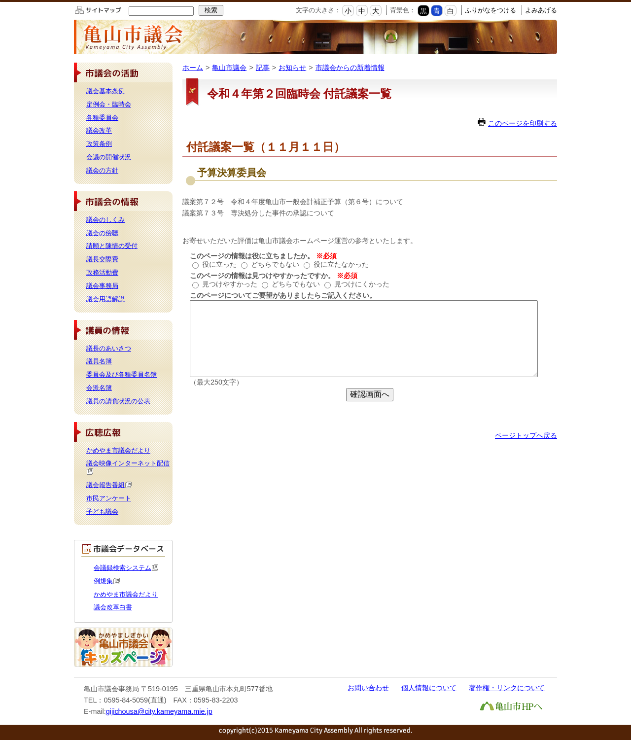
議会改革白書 (113, 607)
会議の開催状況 (108, 157)
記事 (263, 67)
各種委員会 (102, 117)
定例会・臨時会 (108, 104)
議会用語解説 (105, 299)
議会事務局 (102, 285)
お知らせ (292, 67)
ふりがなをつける (490, 10)
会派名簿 (99, 387)
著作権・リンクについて (507, 688)
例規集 (107, 581)
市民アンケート (108, 498)
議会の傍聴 (102, 233)
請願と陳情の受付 (112, 245)
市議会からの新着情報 (350, 67)
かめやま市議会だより (118, 450)
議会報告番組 (109, 485)
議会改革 (99, 130)
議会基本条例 (105, 91)
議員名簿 (99, 361)
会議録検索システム (126, 567)
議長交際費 (102, 259)
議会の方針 (102, 170)
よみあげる (541, 10)
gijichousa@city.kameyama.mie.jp (159, 711)
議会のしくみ (105, 219)
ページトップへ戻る (526, 435)
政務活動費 (102, 272)
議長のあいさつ (108, 348)
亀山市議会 (229, 67)
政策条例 (99, 143)
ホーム (192, 67)
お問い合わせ (368, 688)
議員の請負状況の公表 (118, 401)
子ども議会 (102, 511)
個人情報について (428, 688)
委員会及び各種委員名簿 (121, 374)
